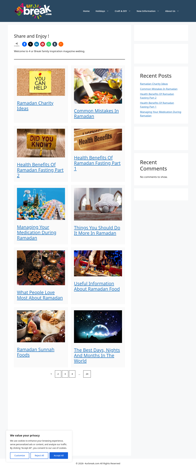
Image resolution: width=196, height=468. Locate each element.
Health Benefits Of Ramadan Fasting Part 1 (97, 163)
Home (86, 10)
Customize (19, 455)
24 (87, 373)
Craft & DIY (124, 10)
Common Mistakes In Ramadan (96, 113)
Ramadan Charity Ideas (35, 105)
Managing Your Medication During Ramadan (36, 232)
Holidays (104, 10)
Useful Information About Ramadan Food (97, 286)
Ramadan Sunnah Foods (35, 352)
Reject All (39, 455)
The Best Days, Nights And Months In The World (97, 355)
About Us (173, 10)
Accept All (59, 455)
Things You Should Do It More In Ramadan (97, 230)
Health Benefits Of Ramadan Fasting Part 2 (40, 169)
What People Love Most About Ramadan (40, 295)
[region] (39, 446)
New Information (149, 10)
